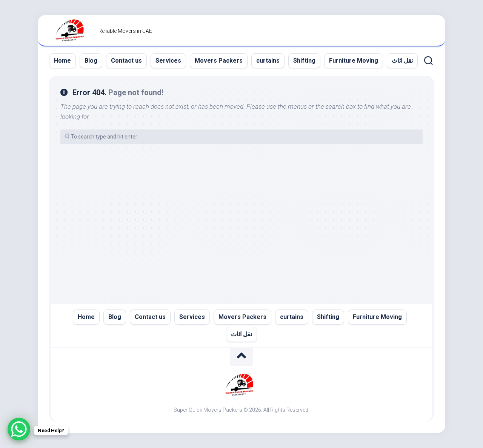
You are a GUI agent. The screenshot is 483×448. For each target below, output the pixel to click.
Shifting (304, 60)
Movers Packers (219, 60)
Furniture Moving (353, 60)
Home (62, 60)
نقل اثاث (402, 60)
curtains (268, 60)
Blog (91, 60)
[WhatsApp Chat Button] (19, 429)
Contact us (126, 60)
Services (168, 60)
